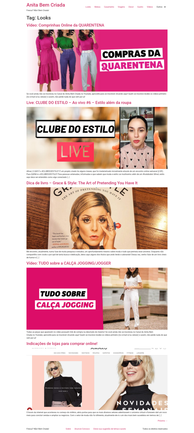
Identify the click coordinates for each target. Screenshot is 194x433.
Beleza (97, 7)
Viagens (121, 7)
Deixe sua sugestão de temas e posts (109, 429)
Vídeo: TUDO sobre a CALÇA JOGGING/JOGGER (68, 263)
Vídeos (150, 7)
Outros (159, 7)
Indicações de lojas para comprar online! (61, 343)
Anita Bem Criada (45, 5)
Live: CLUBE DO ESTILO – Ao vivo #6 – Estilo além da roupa (78, 102)
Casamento (109, 7)
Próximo (163, 421)
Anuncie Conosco (82, 429)
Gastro (140, 7)
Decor (131, 7)
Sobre (68, 429)
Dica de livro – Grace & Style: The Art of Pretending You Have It (82, 183)
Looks (88, 7)
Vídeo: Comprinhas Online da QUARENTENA (65, 25)
